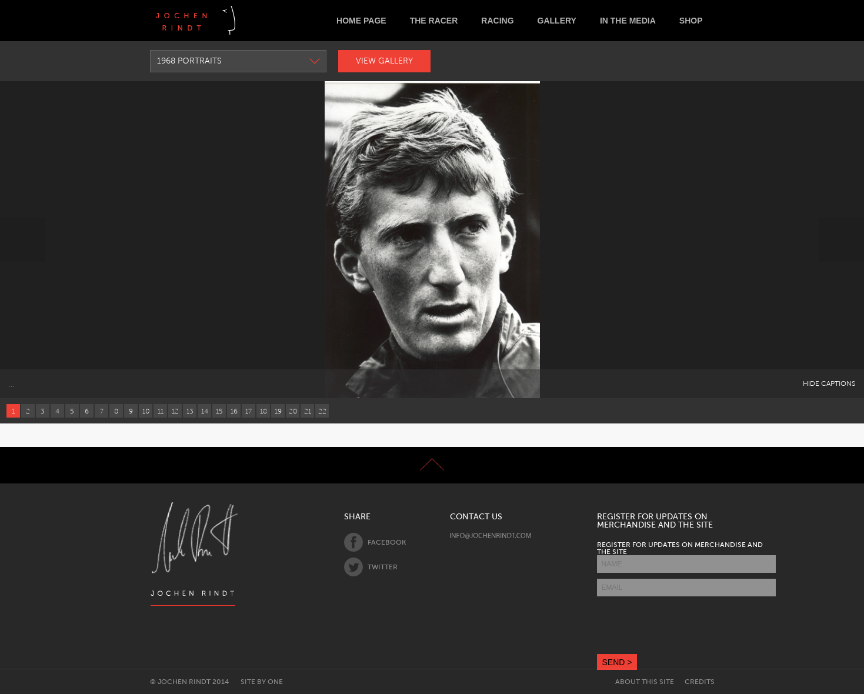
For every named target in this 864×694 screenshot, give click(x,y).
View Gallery (384, 60)
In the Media (628, 20)
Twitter (371, 567)
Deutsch (254, 20)
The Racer (434, 20)
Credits (700, 682)
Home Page (361, 20)
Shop (691, 20)
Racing (497, 20)
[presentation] (686, 625)
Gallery (557, 20)
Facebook (375, 542)
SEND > (617, 662)
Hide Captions (829, 383)
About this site (644, 682)
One (275, 682)
